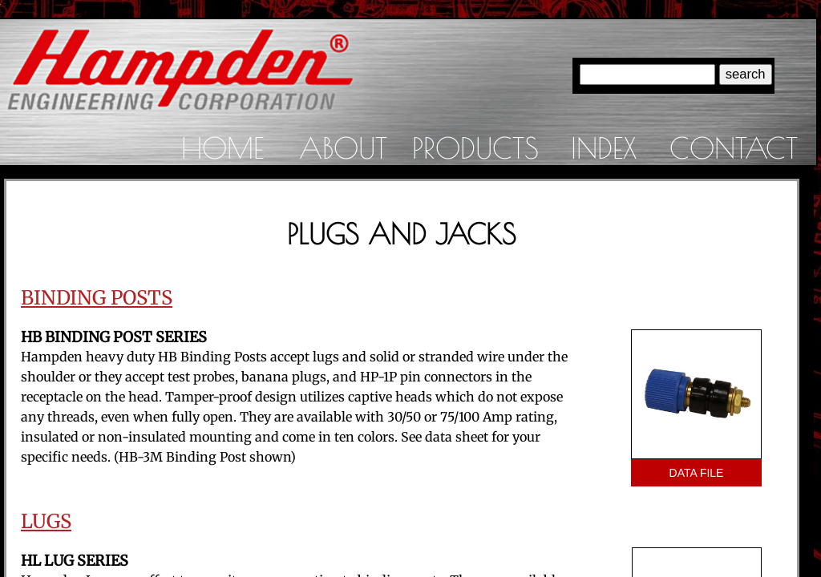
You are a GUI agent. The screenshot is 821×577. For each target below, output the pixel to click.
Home (222, 147)
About (343, 147)
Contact (733, 147)
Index (604, 147)
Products (475, 147)
